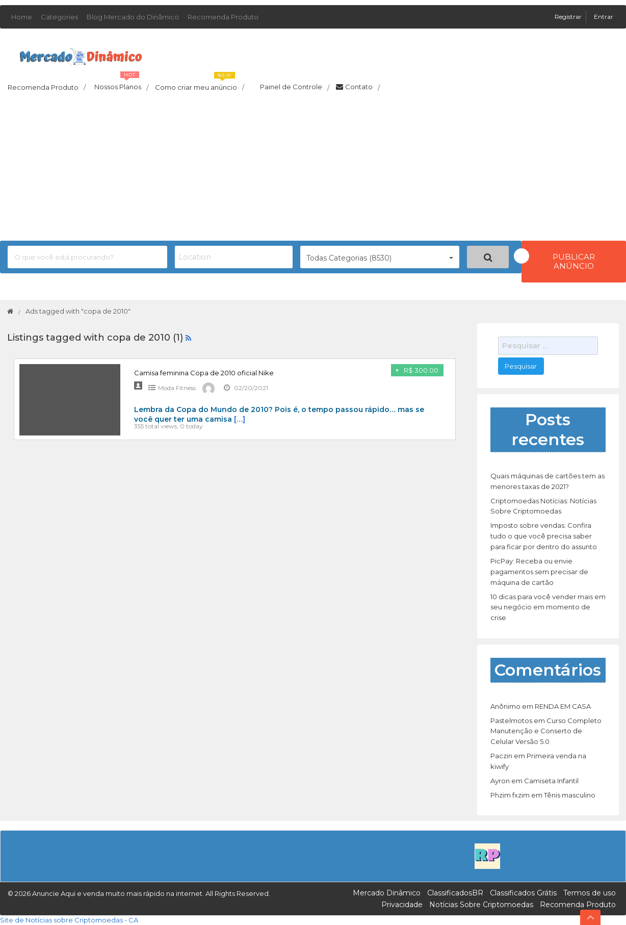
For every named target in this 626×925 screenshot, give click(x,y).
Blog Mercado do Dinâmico (133, 17)
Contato (358, 87)
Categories (59, 17)
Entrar (603, 16)
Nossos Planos (121, 84)
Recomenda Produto (223, 17)
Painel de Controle (290, 87)
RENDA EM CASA (563, 706)
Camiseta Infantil (551, 781)
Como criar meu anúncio (199, 84)
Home (21, 17)
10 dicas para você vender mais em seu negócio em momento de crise (548, 607)
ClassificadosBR (455, 892)
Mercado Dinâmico (387, 892)
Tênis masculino (569, 795)
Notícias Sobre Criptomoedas (481, 904)
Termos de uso (589, 892)
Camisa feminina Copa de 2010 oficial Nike (204, 373)
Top (590, 917)
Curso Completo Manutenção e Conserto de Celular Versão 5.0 (546, 731)
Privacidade (402, 904)
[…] (239, 419)
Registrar (569, 16)
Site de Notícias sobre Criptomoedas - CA (69, 920)
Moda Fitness (177, 388)
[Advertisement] (313, 169)
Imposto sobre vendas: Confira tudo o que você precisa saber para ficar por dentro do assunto (543, 536)
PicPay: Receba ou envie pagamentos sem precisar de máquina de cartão (539, 571)
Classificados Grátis (523, 892)
